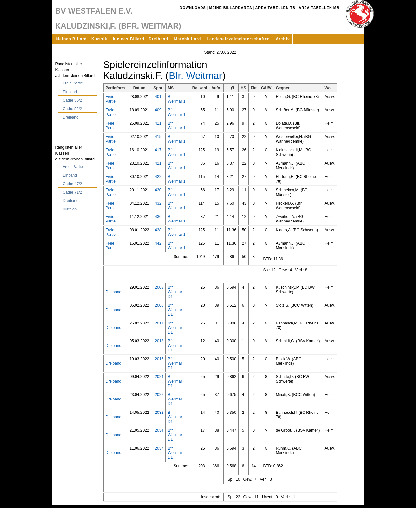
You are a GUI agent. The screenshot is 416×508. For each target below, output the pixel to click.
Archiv (283, 39)
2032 (159, 412)
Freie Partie (73, 83)
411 (158, 123)
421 (158, 163)
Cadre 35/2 (72, 100)
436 (158, 216)
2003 (159, 287)
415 (158, 136)
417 (158, 150)
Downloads (193, 8)
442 (158, 243)
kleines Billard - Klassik (81, 39)
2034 (159, 430)
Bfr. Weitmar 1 (176, 99)
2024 (159, 377)
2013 (159, 341)
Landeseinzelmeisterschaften (238, 39)
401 (158, 97)
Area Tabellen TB (275, 8)
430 (158, 190)
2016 (159, 359)
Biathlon (70, 209)
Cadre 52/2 (72, 109)
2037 (159, 448)
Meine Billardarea (230, 8)
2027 (159, 394)
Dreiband (71, 117)
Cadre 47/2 (72, 184)
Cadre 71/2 (72, 192)
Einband (70, 92)
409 (158, 110)
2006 (159, 305)
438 (158, 230)
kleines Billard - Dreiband (140, 39)
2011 (159, 323)
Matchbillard (187, 39)
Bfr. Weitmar (195, 75)
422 (158, 176)
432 (158, 203)
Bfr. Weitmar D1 (175, 292)
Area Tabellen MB (319, 8)
